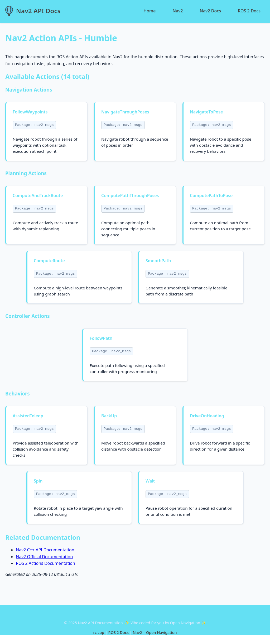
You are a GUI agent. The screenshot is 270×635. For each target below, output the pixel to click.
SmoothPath (158, 261)
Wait (150, 481)
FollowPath (101, 338)
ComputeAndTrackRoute (38, 195)
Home (149, 11)
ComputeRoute (49, 261)
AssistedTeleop (28, 416)
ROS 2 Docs (249, 11)
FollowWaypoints (30, 112)
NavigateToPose (206, 112)
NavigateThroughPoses (125, 112)
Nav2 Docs (210, 11)
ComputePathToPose (211, 195)
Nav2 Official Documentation (44, 557)
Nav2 (177, 11)
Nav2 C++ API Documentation (45, 550)
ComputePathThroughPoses (130, 195)
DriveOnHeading (207, 416)
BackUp (109, 416)
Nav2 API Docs (38, 10)
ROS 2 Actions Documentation (45, 563)
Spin (38, 481)
